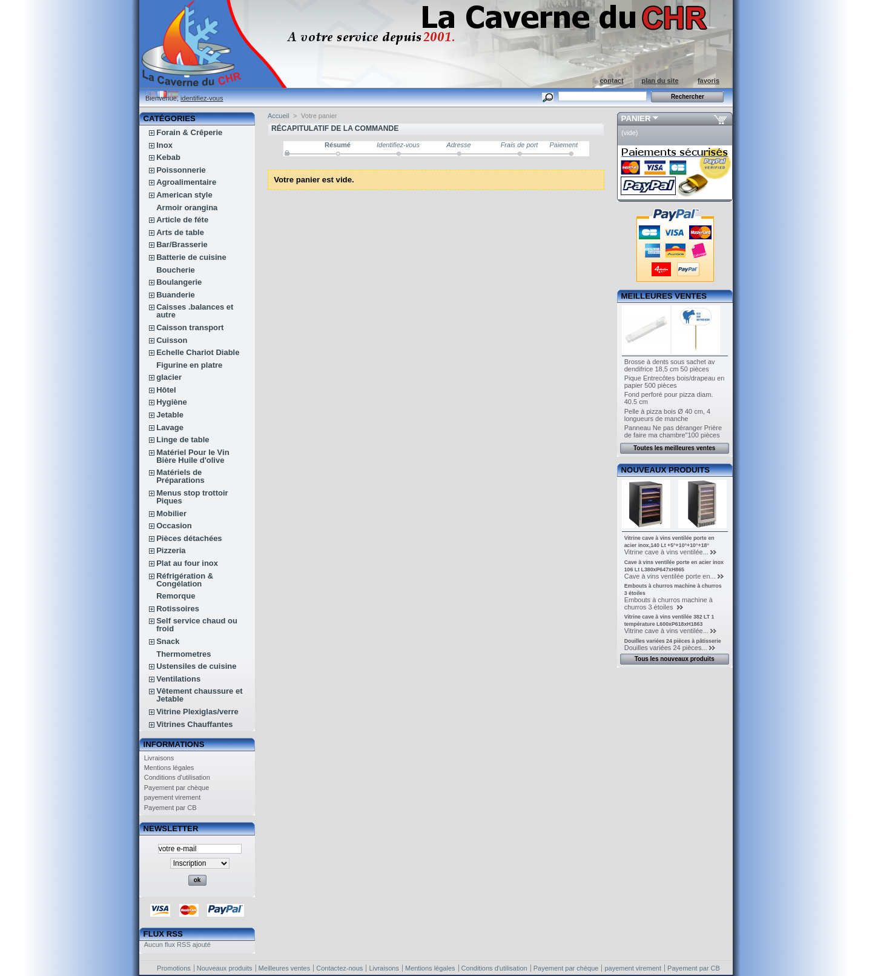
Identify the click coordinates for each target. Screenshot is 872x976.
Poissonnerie (181, 169)
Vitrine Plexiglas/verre (197, 711)
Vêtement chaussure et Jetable (199, 694)
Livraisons (159, 758)
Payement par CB (170, 807)
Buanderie (175, 294)
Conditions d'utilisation (177, 777)
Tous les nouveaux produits (675, 659)
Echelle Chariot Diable (197, 352)
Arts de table (180, 232)
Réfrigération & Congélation (184, 579)
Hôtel (166, 389)
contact (611, 80)
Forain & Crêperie (189, 132)
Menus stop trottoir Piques (192, 496)
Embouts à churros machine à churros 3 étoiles (668, 603)
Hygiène (171, 402)
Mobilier (171, 513)
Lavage (169, 427)
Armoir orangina (186, 207)
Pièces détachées (189, 538)
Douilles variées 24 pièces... (665, 647)
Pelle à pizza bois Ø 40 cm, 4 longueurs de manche (667, 415)
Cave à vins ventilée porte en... (670, 576)
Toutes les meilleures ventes (674, 448)
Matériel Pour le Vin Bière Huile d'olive (192, 456)
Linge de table (182, 439)
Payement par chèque (177, 787)
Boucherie (175, 269)
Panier (636, 118)
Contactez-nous (339, 968)
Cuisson (171, 340)
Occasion (174, 525)
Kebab (168, 157)
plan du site (659, 80)
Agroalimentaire (186, 182)
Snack (167, 641)
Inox (164, 145)
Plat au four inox (187, 563)
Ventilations (178, 678)
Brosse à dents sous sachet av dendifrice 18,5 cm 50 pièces (669, 365)
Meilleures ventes (664, 295)
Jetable (169, 414)
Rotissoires (177, 608)
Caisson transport (189, 327)
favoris (708, 80)
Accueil (278, 115)
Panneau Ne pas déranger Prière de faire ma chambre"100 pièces (673, 431)
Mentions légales (169, 767)
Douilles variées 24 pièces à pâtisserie (672, 641)
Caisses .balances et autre (194, 310)
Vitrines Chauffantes (194, 724)
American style (184, 194)
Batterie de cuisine (191, 257)
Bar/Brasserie (182, 244)
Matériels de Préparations (180, 476)
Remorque (175, 595)
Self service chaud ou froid (196, 624)
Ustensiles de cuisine (196, 666)
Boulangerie (179, 282)
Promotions (174, 968)
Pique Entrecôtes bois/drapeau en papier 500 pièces (674, 381)
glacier (169, 377)
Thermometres (183, 654)
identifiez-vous (201, 98)
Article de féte (182, 219)
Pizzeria (170, 550)
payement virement (172, 797)
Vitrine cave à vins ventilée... (666, 552)
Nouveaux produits (665, 469)
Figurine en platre (189, 365)
